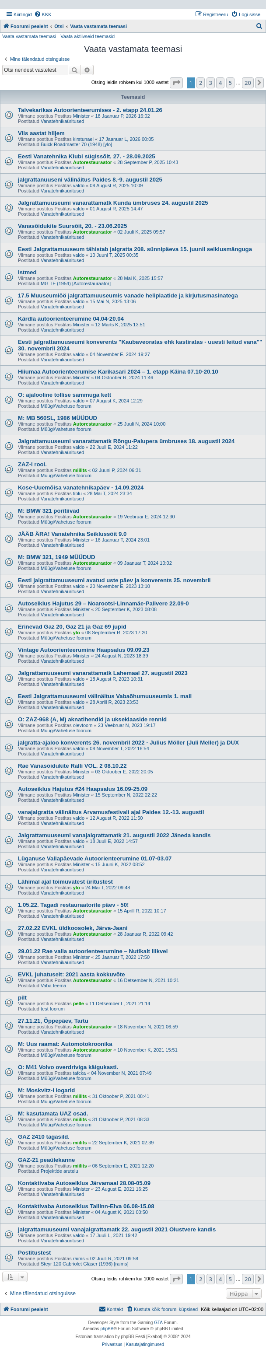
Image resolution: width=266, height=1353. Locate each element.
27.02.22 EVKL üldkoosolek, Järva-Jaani (72, 928)
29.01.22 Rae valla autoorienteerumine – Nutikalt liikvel (93, 951)
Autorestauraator (92, 162)
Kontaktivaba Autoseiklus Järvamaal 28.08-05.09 (84, 1183)
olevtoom (83, 725)
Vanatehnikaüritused (62, 121)
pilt (22, 997)
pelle (78, 1003)
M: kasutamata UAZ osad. (53, 1113)
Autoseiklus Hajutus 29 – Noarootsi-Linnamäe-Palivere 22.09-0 (103, 603)
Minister (81, 116)
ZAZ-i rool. (32, 464)
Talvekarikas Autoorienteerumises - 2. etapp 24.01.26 (90, 110)
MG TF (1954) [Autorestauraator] (76, 283)
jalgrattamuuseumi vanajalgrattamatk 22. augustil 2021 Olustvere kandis (117, 1229)
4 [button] (220, 83)
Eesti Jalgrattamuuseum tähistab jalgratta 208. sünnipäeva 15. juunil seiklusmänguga (135, 249)
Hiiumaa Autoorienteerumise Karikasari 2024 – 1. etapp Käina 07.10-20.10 (118, 371)
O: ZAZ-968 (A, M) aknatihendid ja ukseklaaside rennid (92, 719)
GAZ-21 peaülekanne (46, 1160)
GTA (158, 1322)
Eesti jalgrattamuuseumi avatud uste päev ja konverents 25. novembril (114, 580)
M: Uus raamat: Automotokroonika (65, 1044)
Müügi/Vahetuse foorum (66, 406)
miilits (80, 470)
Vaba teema (53, 985)
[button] (176, 82)
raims (79, 1258)
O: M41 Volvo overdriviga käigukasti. (68, 1067)
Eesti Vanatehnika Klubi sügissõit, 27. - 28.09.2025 (86, 156)
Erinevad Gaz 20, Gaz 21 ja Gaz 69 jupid (72, 626)
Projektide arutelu (59, 1171)
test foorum (53, 1008)
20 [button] (248, 83)
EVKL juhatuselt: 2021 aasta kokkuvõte (71, 974)
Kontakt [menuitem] (111, 1309)
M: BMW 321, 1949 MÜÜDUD (56, 557)
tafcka (79, 1073)
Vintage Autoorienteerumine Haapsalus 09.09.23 (84, 650)
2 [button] (200, 83)
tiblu (77, 493)
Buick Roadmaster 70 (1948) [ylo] (76, 144)
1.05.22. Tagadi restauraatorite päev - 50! (73, 905)
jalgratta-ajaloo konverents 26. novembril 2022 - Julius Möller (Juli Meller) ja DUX (128, 742)
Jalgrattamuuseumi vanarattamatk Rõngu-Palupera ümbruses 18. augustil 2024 (126, 441)
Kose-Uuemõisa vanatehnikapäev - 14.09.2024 (81, 487)
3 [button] (210, 83)
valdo (78, 185)
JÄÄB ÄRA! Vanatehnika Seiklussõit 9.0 (72, 534)
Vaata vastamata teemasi (29, 36)
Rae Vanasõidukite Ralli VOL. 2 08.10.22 (72, 765)
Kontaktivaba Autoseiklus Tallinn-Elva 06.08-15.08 (86, 1206)
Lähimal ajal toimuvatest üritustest (65, 881)
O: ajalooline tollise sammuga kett (64, 395)
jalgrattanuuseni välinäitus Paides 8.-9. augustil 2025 (90, 179)
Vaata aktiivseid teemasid (87, 36)
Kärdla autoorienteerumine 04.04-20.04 (71, 318)
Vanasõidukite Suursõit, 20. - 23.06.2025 (72, 226)
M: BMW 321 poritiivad (49, 510)
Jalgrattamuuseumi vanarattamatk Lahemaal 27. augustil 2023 (103, 673)
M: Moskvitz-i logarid (46, 1090)
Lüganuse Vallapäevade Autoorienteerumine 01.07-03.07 (95, 858)
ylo (76, 632)
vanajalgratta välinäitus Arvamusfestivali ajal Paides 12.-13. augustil (111, 812)
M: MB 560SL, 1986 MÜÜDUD (57, 418)
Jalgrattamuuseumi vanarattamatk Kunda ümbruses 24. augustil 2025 (113, 202)
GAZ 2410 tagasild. (44, 1136)
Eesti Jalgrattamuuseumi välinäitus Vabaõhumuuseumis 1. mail (105, 696)
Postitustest (34, 1252)
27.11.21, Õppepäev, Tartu (53, 1020)
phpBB (106, 1328)
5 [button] (230, 83)
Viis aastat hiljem (41, 133)
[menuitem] (43, 14)
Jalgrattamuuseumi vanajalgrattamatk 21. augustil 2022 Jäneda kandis (114, 835)
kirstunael (83, 139)
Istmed (27, 272)
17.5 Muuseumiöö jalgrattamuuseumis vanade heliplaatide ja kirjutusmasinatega (128, 295)
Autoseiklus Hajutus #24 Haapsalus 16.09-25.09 (82, 789)
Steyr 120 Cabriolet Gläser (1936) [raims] (85, 1263)
